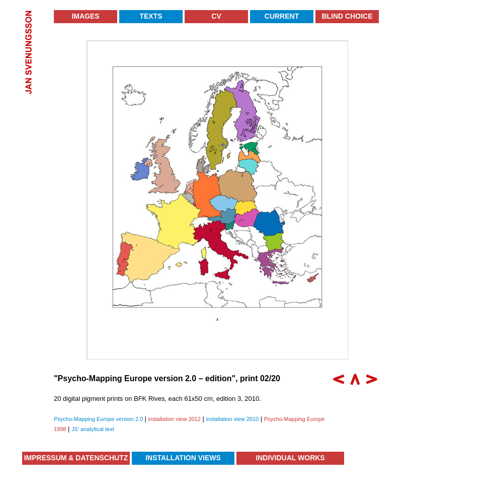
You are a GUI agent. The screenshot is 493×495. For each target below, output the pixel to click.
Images (85, 16)
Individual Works (290, 458)
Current (282, 16)
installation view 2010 (232, 419)
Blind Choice (346, 16)
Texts (150, 16)
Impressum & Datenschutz (76, 458)
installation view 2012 (174, 419)
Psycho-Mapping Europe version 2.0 (99, 419)
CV (216, 16)
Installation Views (183, 458)
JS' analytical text (92, 429)
